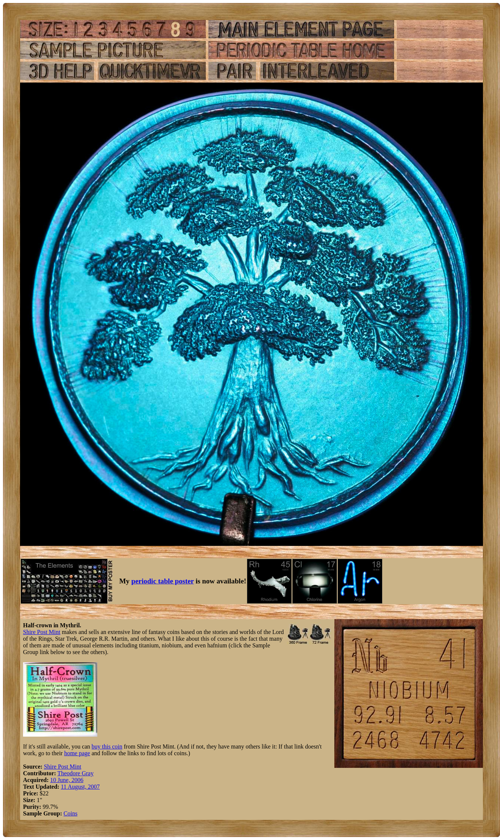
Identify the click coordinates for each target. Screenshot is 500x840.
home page (77, 753)
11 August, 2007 (80, 786)
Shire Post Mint (41, 632)
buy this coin (107, 746)
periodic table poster (163, 581)
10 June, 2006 (66, 780)
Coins (70, 813)
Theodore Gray (76, 773)
